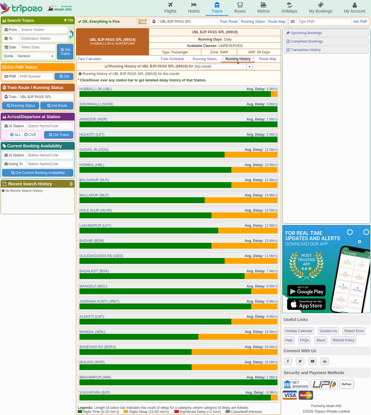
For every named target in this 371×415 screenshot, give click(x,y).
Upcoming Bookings (304, 33)
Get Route (56, 106)
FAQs (304, 340)
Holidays (289, 7)
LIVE (32, 135)
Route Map (276, 22)
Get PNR (360, 22)
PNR (10, 76)
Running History (238, 59)
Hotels (194, 7)
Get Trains (58, 135)
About (320, 340)
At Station (14, 126)
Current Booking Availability (31, 146)
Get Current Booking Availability (38, 173)
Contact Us (328, 331)
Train (10, 97)
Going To (13, 164)
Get (64, 76)
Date (10, 47)
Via (68, 20)
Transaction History (303, 50)
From (10, 30)
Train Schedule (172, 59)
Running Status (48, 87)
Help (289, 340)
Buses (240, 7)
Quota (8, 56)
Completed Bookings (304, 41)
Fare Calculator (90, 59)
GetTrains (65, 52)
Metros (263, 7)
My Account (354, 7)
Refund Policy (343, 340)
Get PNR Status (19, 67)
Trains (217, 7)
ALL (18, 135)
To (8, 38)
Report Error (354, 331)
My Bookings (320, 7)
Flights (170, 7)
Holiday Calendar (298, 331)
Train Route (18, 87)
